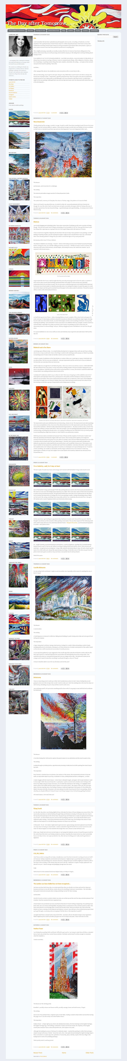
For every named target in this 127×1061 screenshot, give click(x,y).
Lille (35, 38)
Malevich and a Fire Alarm (42, 347)
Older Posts (89, 1053)
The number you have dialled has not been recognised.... (52, 884)
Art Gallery (11, 86)
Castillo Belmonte (39, 567)
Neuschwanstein (39, 122)
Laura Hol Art (12, 82)
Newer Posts (38, 1053)
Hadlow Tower (38, 929)
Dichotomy (37, 677)
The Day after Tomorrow (7, 6)
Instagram (11, 94)
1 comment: (54, 112)
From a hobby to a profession (17, 30)
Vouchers (85, 30)
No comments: (55, 212)
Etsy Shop (11, 84)
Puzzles (78, 30)
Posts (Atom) (43, 1056)
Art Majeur (11, 88)
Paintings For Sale (40, 30)
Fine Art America (13, 92)
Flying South (38, 808)
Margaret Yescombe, (72, 522)
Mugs (63, 30)
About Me (30, 30)
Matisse (36, 222)
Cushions (70, 30)
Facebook (11, 90)
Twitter (10, 99)
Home (64, 1053)
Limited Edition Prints (53, 30)
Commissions (94, 30)
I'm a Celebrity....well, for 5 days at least (47, 466)
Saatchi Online (12, 96)
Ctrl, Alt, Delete (39, 853)
